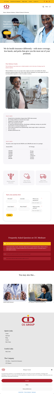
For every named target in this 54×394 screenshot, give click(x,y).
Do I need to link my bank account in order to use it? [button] (16, 258)
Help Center (8, 351)
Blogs (6, 337)
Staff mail (7, 335)
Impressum (34, 392)
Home (4, 12)
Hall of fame (8, 342)
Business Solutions (11, 12)
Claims (7, 333)
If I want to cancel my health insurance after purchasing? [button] (17, 254)
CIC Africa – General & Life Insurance (13, 361)
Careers (7, 340)
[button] (51, 370)
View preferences (27, 389)
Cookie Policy (20, 392)
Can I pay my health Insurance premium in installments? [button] (17, 243)
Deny (27, 384)
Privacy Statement (27, 392)
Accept (27, 380)
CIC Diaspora (8, 363)
